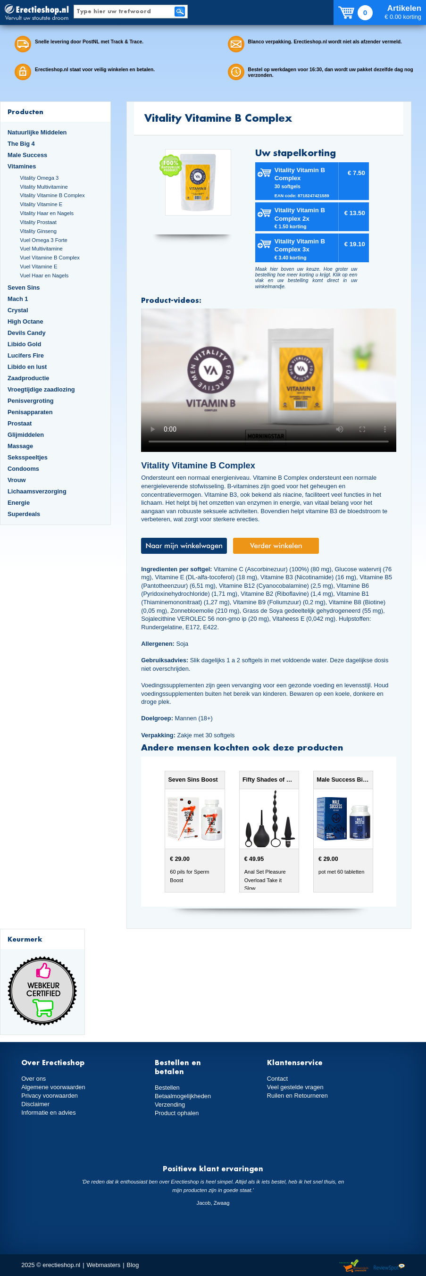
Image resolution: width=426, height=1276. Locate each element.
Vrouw (17, 480)
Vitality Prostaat (38, 222)
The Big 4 (21, 143)
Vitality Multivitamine (43, 187)
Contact (277, 1078)
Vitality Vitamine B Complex (52, 195)
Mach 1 (18, 298)
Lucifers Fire (26, 355)
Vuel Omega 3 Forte (43, 240)
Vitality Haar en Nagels (47, 213)
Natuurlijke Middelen (37, 132)
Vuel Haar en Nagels (44, 275)
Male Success (27, 154)
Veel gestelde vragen (295, 1087)
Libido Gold (24, 344)
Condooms (23, 468)
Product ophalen (177, 1113)
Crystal (18, 310)
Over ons (33, 1078)
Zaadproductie (28, 378)
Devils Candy (27, 332)
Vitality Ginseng (38, 231)
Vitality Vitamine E (41, 204)
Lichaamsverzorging (37, 491)
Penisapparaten (30, 412)
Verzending (170, 1104)
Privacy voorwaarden (49, 1095)
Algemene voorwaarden (53, 1087)
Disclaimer (35, 1104)
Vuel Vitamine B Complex (50, 257)
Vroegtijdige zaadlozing (41, 389)
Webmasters (103, 1264)
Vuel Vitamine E (38, 266)
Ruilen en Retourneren (297, 1095)
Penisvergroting (31, 400)
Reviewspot (389, 1266)
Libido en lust (27, 366)
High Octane (25, 321)
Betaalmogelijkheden (183, 1096)
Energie (19, 502)
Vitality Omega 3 (39, 178)
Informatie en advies (48, 1112)
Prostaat (20, 423)
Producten (25, 112)
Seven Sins (24, 287)
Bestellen (167, 1087)
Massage (20, 446)
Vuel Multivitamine (41, 248)
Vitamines (22, 166)
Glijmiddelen (26, 434)
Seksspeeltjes (28, 457)
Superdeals (24, 513)
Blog (133, 1264)
